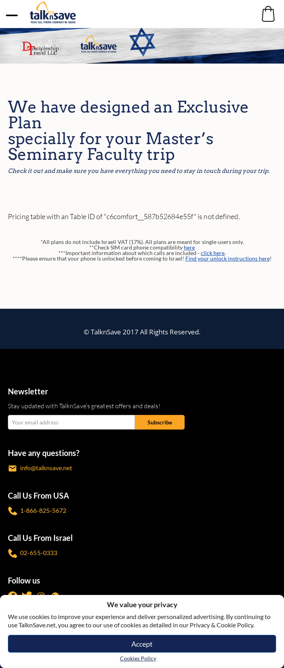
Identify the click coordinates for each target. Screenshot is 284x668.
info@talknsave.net (40, 468)
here (189, 247)
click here (212, 253)
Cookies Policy (138, 658)
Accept (142, 644)
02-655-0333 (32, 553)
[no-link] (12, 14)
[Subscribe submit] (160, 422)
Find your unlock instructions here (227, 258)
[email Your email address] (71, 422)
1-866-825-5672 (37, 511)
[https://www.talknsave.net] (53, 12)
